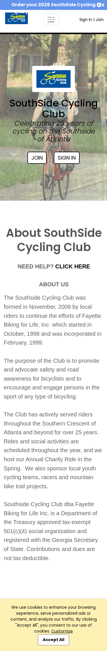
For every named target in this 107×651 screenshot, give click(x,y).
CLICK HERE (72, 266)
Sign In (85, 19)
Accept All (53, 639)
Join (100, 19)
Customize (62, 631)
